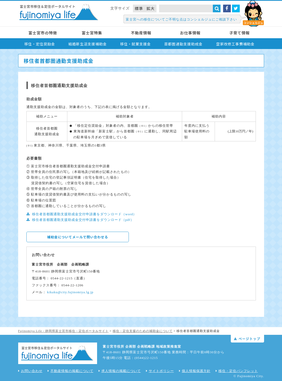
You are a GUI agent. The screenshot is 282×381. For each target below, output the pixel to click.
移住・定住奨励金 (39, 43)
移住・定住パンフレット (237, 371)
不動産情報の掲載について (70, 371)
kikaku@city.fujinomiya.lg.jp (70, 292)
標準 (139, 8)
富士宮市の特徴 (42, 32)
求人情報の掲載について (120, 371)
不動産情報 (141, 32)
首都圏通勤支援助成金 (183, 43)
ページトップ (247, 339)
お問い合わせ (30, 371)
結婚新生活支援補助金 (87, 43)
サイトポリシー (160, 371)
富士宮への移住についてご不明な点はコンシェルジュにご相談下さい (181, 19)
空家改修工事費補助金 (235, 43)
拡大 (151, 8)
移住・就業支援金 (135, 43)
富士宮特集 (92, 32)
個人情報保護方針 (195, 371)
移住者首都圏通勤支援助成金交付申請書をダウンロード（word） (84, 214)
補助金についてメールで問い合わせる (77, 237)
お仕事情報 (190, 32)
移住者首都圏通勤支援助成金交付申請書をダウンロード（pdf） (83, 220)
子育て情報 (239, 32)
